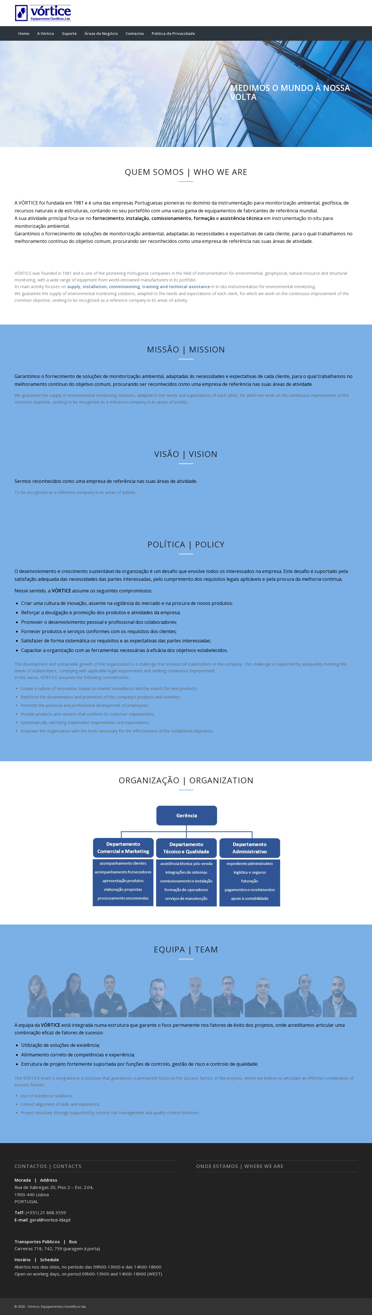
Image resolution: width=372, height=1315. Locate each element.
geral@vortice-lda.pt (50, 1220)
